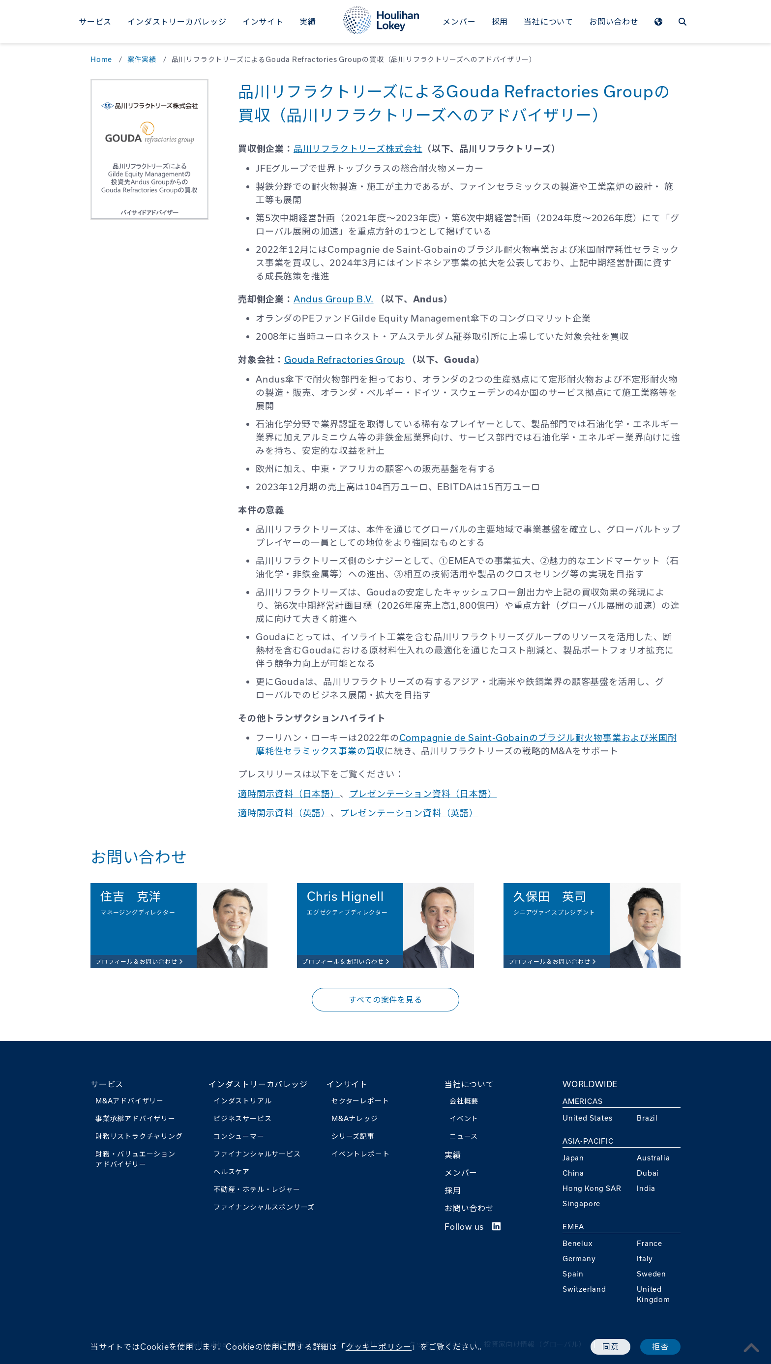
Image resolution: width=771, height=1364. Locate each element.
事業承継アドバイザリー (135, 1118)
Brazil (647, 1118)
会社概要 (463, 1101)
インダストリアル (242, 1101)
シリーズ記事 (353, 1136)
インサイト (263, 21)
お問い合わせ (614, 21)
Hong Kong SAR (592, 1188)
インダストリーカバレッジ (177, 21)
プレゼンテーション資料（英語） (409, 812)
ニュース (463, 1136)
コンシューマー (239, 1136)
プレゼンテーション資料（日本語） (423, 793)
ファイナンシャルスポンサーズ (264, 1207)
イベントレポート (360, 1154)
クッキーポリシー (379, 1346)
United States (587, 1118)
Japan (573, 1158)
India (646, 1188)
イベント (463, 1118)
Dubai (648, 1173)
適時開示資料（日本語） (289, 793)
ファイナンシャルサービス (257, 1154)
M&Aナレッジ (354, 1118)
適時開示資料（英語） (284, 812)
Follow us (473, 1226)
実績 (307, 21)
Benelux (578, 1243)
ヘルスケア (231, 1171)
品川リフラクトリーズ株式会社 (358, 148)
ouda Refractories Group (348, 359)
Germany (579, 1258)
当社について (548, 21)
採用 (500, 21)
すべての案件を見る (385, 999)
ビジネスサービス (242, 1118)
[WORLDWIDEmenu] (658, 23)
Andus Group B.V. (334, 299)
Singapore (581, 1203)
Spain (573, 1274)
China (573, 1173)
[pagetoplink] (751, 1347)
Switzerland (584, 1289)
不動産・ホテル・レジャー (256, 1189)
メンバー (459, 21)
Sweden (651, 1274)
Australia (653, 1158)
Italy (645, 1258)
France (649, 1243)
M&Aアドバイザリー (129, 1101)
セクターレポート (360, 1101)
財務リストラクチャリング (139, 1136)
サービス (95, 21)
